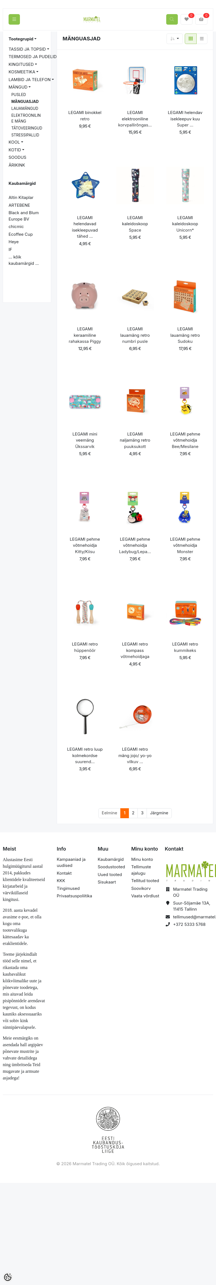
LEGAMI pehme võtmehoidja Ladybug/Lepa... (135, 545)
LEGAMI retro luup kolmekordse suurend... (85, 755)
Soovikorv (141, 888)
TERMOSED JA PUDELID (33, 56)
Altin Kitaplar (21, 197)
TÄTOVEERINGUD (26, 128)
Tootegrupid (21, 39)
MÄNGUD (18, 87)
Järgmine (159, 812)
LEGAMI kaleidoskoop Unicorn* (185, 224)
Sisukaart (107, 882)
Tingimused (68, 888)
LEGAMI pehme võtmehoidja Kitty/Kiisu (85, 545)
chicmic (16, 226)
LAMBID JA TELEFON (30, 79)
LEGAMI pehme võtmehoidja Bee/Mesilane (185, 440)
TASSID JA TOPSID (27, 49)
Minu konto (142, 859)
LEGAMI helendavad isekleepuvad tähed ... (85, 227)
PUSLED (18, 94)
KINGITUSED (21, 64)
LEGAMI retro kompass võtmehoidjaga (135, 650)
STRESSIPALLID (25, 135)
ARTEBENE (19, 205)
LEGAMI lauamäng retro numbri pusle (135, 335)
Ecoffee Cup (21, 234)
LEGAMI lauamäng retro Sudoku (185, 335)
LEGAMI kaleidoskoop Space (135, 224)
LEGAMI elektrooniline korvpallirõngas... (135, 119)
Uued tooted (110, 874)
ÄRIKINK (17, 165)
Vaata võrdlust (145, 895)
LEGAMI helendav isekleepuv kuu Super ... (185, 119)
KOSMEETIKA (22, 71)
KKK (61, 880)
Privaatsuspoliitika (74, 895)
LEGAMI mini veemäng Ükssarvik (84, 440)
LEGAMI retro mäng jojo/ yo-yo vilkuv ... (135, 755)
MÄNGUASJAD (25, 101)
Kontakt (64, 873)
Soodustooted (111, 866)
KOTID (15, 149)
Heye (14, 241)
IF (10, 249)
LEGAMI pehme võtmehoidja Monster (185, 545)
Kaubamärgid (111, 859)
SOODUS (17, 157)
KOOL (14, 142)
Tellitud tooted (145, 880)
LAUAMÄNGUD (24, 108)
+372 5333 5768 (189, 924)
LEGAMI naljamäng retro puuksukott (135, 440)
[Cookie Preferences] (8, 1277)
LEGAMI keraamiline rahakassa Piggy (85, 335)
